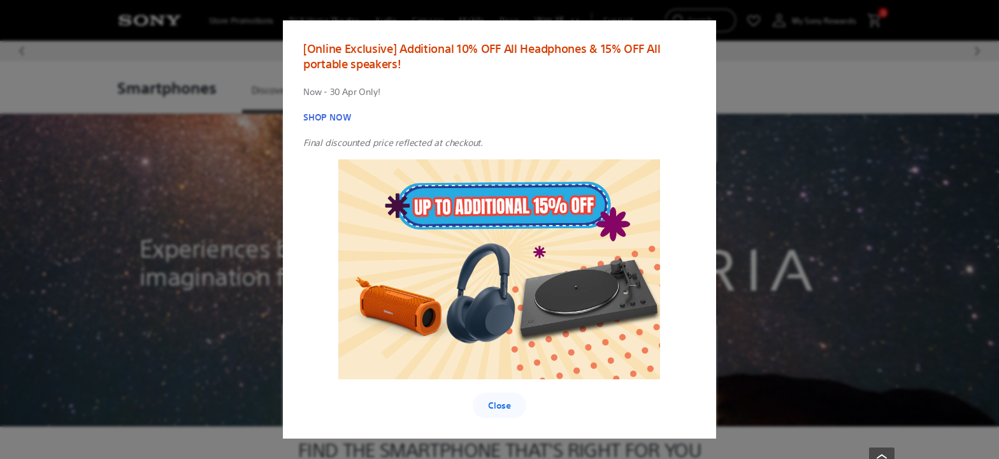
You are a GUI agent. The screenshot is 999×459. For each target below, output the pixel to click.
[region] (499, 229)
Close (499, 405)
